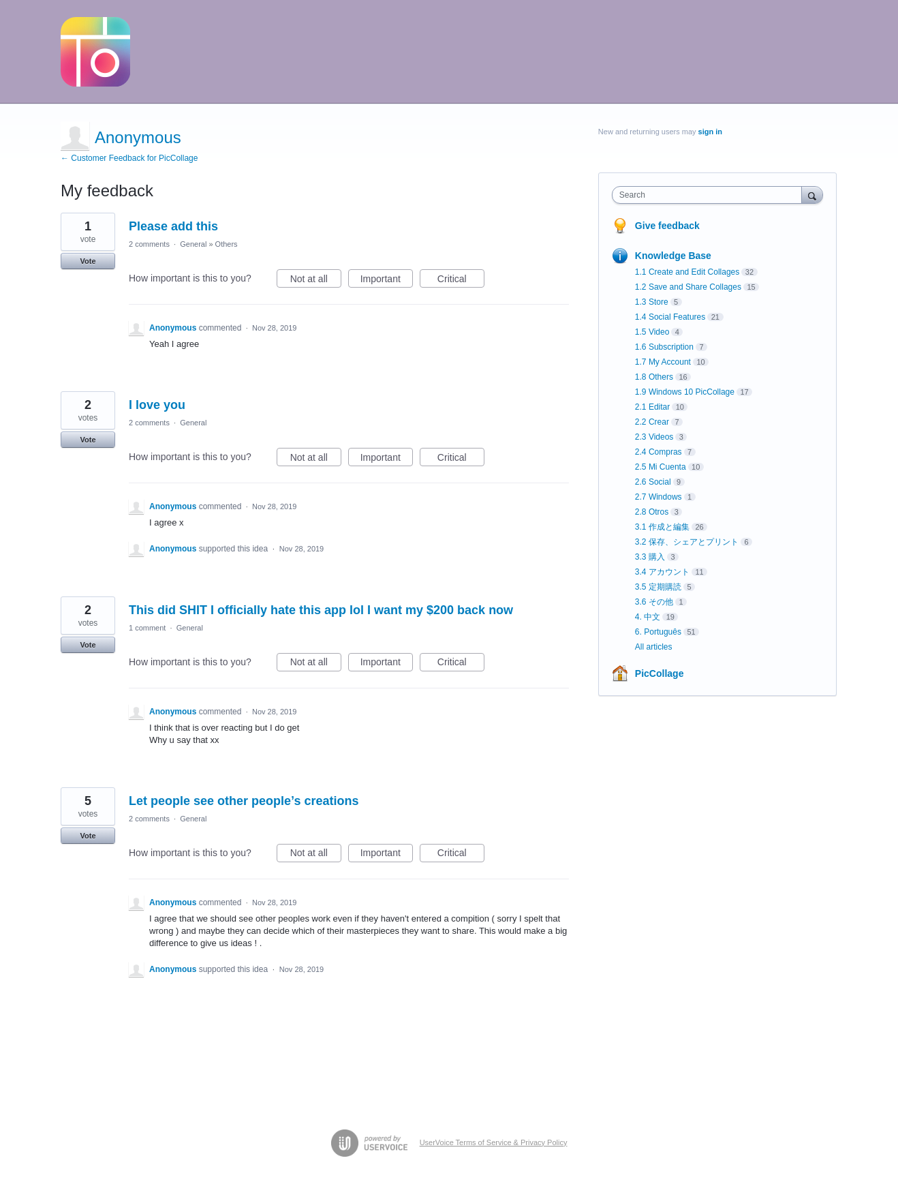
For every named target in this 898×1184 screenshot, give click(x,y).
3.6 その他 (654, 602)
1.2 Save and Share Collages (688, 287)
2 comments (149, 244)
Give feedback (667, 225)
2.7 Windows (658, 497)
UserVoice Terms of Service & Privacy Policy (494, 1142)
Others (226, 244)
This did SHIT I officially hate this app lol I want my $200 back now (321, 610)
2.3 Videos (654, 437)
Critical (460, 280)
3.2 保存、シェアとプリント (687, 542)
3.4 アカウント (662, 572)
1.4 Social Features (670, 317)
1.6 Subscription (664, 347)
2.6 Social (653, 482)
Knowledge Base (673, 255)
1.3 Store (651, 302)
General (193, 244)
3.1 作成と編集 (662, 527)
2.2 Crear (652, 422)
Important (386, 280)
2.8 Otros (651, 512)
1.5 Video (652, 332)
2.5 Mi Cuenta (660, 467)
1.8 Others (654, 377)
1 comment (147, 628)
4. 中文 (647, 617)
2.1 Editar (652, 407)
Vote (87, 261)
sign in (710, 131)
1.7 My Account (663, 362)
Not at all (315, 280)
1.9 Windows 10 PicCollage (684, 392)
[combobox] (710, 195)
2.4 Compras (658, 452)
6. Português (658, 632)
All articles (653, 647)
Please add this (173, 226)
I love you (157, 405)
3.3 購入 (650, 557)
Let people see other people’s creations (243, 801)
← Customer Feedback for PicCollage (129, 158)
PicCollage (659, 673)
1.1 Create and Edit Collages (687, 272)
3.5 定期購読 (658, 587)
